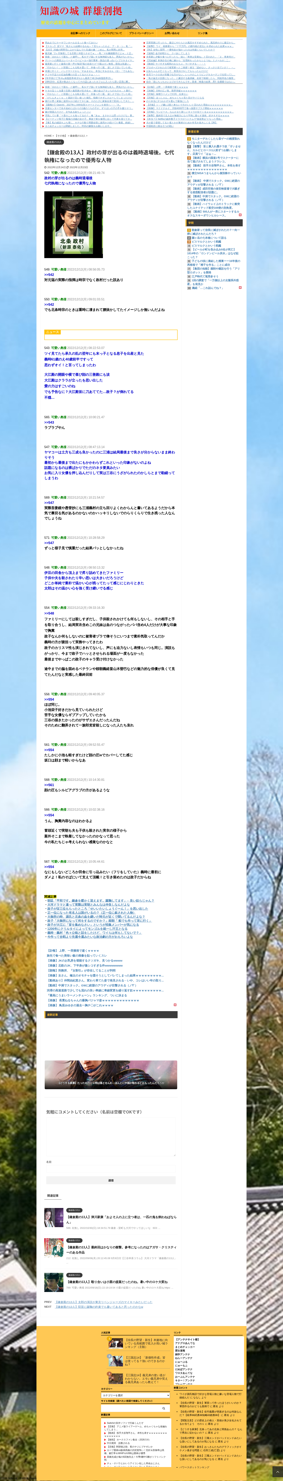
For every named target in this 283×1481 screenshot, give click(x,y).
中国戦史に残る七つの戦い (160, 126)
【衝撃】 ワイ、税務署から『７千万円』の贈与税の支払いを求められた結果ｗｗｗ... (190, 46)
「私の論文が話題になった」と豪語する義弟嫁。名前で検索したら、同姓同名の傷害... (190, 78)
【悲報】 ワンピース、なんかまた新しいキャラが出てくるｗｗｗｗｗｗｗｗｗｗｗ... (190, 112)
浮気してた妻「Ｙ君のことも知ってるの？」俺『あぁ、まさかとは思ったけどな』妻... (89, 115)
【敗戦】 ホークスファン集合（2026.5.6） (129, 1440)
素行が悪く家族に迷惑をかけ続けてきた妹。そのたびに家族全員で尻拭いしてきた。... (89, 101)
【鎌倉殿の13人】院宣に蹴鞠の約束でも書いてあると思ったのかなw (99, 1306)
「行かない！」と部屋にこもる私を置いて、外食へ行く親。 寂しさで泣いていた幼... (88, 67)
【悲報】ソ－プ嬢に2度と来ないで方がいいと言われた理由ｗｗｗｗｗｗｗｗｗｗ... (189, 105)
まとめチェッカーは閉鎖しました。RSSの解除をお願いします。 (78, 126)
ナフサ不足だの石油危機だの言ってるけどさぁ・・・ (72, 74)
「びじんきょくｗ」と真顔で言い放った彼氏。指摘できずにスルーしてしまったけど (88, 97)
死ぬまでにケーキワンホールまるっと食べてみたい (71, 42)
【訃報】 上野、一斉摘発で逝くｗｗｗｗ (167, 87)
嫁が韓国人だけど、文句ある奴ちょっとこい (68, 112)
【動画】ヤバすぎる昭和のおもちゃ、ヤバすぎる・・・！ (176, 64)
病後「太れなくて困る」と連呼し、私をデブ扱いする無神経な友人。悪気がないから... (89, 56)
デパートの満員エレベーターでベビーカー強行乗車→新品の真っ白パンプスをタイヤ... (89, 60)
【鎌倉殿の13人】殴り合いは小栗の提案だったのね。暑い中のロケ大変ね (116, 1282)
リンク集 (203, 33)
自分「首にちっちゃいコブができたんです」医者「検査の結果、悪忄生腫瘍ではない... (190, 81)
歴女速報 (180, 1350)
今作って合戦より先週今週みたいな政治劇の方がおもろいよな (90, 936)
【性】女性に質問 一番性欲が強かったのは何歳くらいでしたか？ (180, 49)
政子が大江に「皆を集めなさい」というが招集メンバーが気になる (93, 924)
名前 (49, 1161)
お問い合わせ (172, 33)
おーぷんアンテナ (185, 1377)
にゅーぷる (181, 1362)
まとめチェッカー (185, 1347)
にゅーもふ (181, 1365)
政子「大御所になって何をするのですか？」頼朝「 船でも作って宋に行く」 (99, 920)
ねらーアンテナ (183, 1358)
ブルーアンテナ (183, 1384)
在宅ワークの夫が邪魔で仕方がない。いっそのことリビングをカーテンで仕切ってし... (190, 74)
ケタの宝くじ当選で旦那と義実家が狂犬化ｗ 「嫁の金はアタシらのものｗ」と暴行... (88, 90)
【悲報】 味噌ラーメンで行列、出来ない (167, 94)
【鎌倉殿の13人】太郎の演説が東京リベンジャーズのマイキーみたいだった (104, 1302)
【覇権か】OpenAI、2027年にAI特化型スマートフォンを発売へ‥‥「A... (83, 105)
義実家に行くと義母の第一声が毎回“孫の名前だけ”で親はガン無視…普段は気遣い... (88, 64)
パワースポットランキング (194, 1467)
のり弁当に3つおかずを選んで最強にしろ (167, 101)
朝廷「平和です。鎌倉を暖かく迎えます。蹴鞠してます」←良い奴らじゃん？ (100, 900)
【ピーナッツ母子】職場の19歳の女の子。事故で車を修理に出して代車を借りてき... (88, 119)
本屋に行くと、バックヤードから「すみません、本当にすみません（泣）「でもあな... (89, 71)
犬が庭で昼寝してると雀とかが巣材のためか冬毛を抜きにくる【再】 (181, 122)
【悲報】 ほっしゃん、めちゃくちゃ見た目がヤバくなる (175, 97)
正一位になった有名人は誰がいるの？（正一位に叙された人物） (91, 912)
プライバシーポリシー (141, 33)
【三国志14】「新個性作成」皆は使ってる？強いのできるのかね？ (145, 1361)
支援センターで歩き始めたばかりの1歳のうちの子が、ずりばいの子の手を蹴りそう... (89, 108)
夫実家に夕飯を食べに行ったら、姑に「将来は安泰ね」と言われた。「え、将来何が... (190, 56)
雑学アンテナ (182, 1354)
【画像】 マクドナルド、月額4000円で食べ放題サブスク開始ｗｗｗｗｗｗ (184, 108)
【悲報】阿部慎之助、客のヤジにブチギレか (130, 1447)
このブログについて (111, 33)
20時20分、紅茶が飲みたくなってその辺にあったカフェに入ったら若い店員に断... (87, 81)
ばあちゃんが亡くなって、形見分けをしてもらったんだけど (177, 71)
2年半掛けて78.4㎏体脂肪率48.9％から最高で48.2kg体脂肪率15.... (79, 78)
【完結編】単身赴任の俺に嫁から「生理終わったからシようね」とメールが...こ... (188, 60)
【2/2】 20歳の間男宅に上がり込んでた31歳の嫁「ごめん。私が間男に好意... (85, 49)
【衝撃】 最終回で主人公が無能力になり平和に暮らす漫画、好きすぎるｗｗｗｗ (187, 115)
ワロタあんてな (183, 1373)
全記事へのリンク (80, 33)
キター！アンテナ (185, 1380)
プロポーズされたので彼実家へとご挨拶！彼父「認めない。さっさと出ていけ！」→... (190, 67)
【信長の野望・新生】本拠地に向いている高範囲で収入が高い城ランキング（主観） (146, 1343)
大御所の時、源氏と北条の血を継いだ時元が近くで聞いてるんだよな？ (96, 916)
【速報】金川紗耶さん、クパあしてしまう (168, 53)
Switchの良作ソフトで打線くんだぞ (125, 1423)
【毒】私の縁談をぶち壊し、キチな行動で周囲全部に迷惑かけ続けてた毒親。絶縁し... (89, 122)
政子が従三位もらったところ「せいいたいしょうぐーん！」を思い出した (97, 908)
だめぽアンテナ (183, 1369)
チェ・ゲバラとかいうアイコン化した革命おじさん (133, 1463)
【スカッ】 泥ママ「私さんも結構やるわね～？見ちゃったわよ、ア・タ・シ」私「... (88, 46)
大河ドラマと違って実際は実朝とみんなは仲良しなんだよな (88, 904)
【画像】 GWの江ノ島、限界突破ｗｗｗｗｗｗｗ (171, 90)
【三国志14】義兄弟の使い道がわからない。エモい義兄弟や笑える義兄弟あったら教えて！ (146, 1379)
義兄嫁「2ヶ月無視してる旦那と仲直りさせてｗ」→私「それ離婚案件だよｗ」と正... (89, 53)
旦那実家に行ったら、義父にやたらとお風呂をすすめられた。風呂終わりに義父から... (190, 42)
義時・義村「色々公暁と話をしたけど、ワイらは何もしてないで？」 (94, 932)
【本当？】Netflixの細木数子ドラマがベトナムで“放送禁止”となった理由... (184, 119)
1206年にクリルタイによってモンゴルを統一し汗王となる (87, 928)
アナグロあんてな (185, 1343)
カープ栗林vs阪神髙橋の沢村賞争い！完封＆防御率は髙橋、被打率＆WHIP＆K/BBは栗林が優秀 (134, 1452)
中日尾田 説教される (118, 1443)
